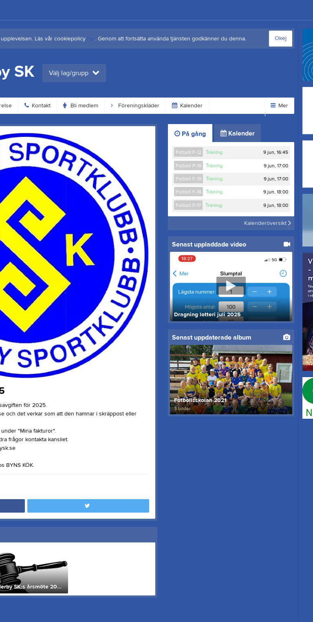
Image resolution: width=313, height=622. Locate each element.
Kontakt (37, 105)
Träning (214, 152)
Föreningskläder (135, 105)
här (91, 38)
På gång (190, 134)
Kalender (187, 105)
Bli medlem (80, 105)
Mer (279, 105)
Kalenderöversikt (267, 223)
